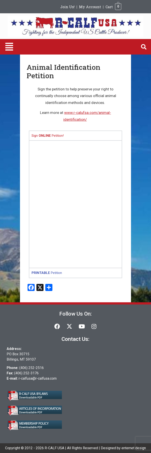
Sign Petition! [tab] (48, 136)
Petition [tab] (47, 273)
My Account (90, 6)
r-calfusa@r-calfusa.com (38, 378)
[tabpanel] (75, 204)
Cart (109, 6)
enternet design (133, 448)
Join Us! (67, 6)
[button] (9, 47)
